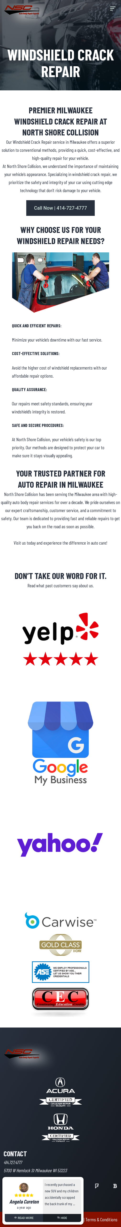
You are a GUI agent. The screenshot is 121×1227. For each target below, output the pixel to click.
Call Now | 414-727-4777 (60, 208)
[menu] (112, 10)
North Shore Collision (24, 166)
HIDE (62, 1218)
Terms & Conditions (101, 1219)
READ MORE (23, 1218)
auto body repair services (33, 502)
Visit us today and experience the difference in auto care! (60, 543)
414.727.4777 (13, 1162)
